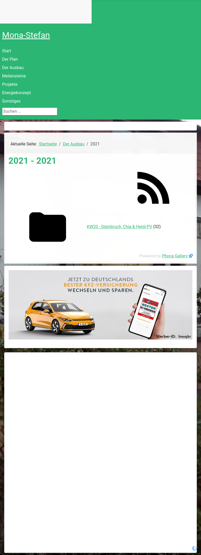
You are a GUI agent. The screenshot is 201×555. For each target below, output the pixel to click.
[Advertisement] (100, 393)
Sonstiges (11, 101)
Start (6, 50)
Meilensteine (14, 75)
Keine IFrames (46, 12)
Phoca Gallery (175, 255)
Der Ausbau (13, 67)
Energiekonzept (16, 92)
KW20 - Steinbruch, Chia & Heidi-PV (119, 226)
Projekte (10, 84)
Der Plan (10, 59)
